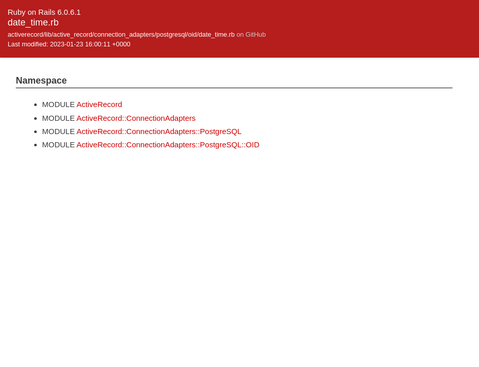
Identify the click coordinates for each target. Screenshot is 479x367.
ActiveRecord (99, 104)
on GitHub (251, 34)
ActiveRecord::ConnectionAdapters (136, 118)
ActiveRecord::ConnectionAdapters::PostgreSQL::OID (168, 144)
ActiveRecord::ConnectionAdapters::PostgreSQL (159, 131)
